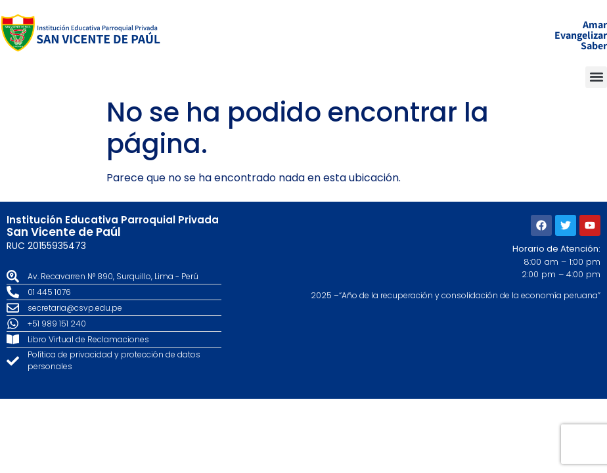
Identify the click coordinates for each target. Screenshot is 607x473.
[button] (596, 77)
